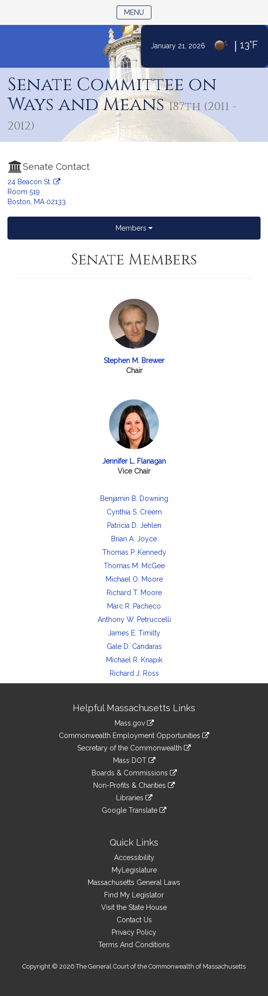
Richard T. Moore (134, 593)
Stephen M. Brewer (134, 361)
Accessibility (134, 858)
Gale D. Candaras (134, 646)
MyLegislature (134, 870)
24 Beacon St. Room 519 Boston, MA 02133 (36, 192)
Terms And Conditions (134, 945)
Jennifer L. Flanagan (134, 461)
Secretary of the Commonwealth (134, 748)
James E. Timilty (134, 633)
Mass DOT (134, 760)
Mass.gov (134, 723)
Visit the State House (134, 907)
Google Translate (134, 810)
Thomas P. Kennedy (134, 552)
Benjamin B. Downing (134, 498)
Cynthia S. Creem (134, 512)
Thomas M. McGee (134, 566)
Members (134, 228)
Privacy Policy (134, 932)
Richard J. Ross (134, 673)
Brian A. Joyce (134, 539)
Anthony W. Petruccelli (134, 619)
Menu (137, 11)
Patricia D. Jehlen (134, 525)
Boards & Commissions (134, 773)
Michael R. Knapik (134, 660)
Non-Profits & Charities (134, 785)
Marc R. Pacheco (134, 606)
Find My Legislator (134, 895)
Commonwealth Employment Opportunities (134, 736)
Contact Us (134, 920)
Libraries (134, 798)
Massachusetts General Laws (134, 882)
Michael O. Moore (134, 579)
